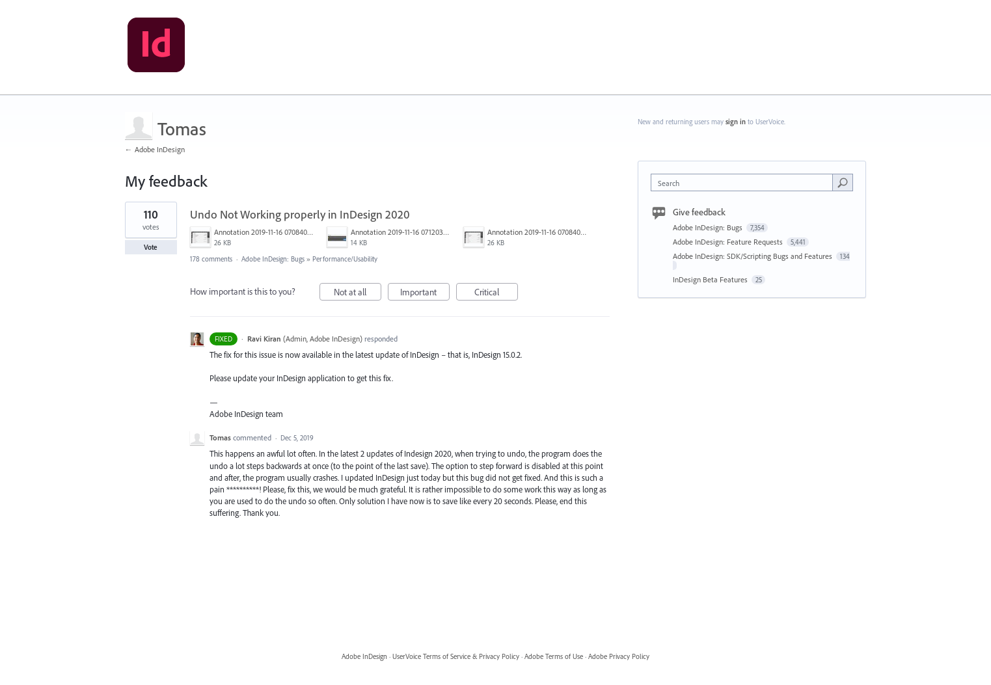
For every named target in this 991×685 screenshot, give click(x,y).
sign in (736, 121)
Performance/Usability (344, 258)
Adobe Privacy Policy (618, 656)
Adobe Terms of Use (553, 656)
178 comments (211, 258)
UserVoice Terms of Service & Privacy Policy (455, 656)
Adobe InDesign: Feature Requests (729, 242)
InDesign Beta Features (711, 279)
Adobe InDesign (364, 656)
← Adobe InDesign (155, 149)
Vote (150, 247)
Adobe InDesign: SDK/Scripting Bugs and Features (753, 256)
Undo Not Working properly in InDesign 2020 (300, 214)
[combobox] (744, 182)
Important (425, 293)
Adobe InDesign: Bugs (273, 258)
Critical (496, 293)
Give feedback (699, 212)
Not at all (357, 293)
